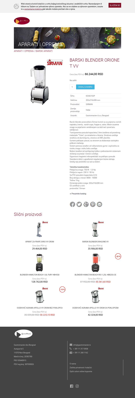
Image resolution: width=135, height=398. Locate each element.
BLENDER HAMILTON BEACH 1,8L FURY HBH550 (39, 274)
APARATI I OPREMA (24, 51)
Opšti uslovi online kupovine (81, 371)
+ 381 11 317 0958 (80, 348)
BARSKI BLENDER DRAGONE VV (95, 241)
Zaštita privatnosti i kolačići (81, 367)
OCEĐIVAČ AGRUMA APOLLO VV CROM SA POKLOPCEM (95, 307)
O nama (73, 363)
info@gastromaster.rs (82, 345)
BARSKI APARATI (44, 51)
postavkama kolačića (33, 9)
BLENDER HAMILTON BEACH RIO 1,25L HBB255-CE (95, 274)
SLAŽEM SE (115, 5)
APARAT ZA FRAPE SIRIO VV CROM (39, 241)
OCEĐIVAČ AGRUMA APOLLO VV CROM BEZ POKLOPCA (39, 307)
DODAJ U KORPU (85, 87)
